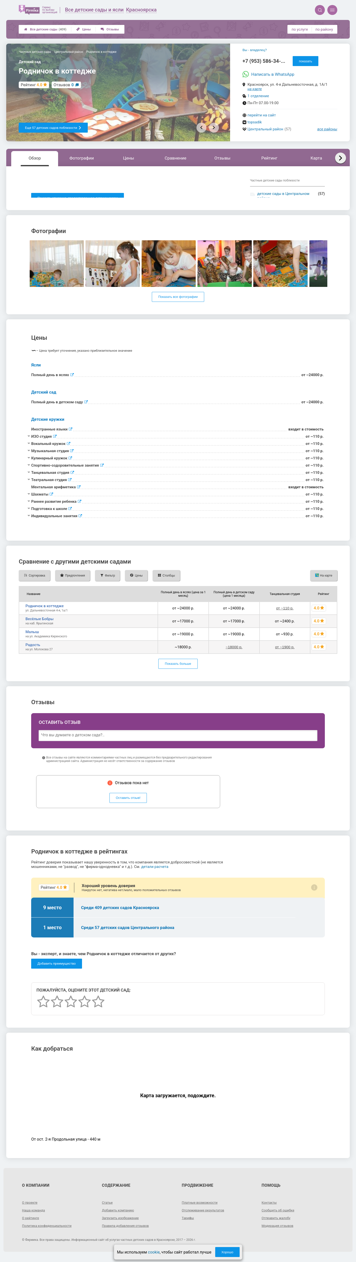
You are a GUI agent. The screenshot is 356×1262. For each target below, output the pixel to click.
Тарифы (188, 1223)
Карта (316, 158)
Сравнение (175, 158)
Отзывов (64, 85)
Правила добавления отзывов (127, 1231)
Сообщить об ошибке (279, 1215)
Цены (83, 29)
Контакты (269, 1208)
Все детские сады (45, 29)
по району (324, 29)
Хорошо (227, 1252)
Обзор (35, 158)
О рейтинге (31, 1223)
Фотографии (82, 158)
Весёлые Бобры (39, 624)
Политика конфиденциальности (48, 1231)
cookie (154, 1252)
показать (305, 61)
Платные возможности (201, 1208)
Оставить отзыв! (128, 803)
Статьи (107, 1208)
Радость (32, 650)
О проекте (30, 1208)
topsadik (255, 122)
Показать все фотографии (178, 302)
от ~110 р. (285, 613)
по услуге (300, 29)
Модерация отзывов (278, 1231)
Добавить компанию (119, 1215)
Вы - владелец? (255, 50)
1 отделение (258, 96)
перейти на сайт (262, 115)
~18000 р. (234, 652)
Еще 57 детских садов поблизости (53, 128)
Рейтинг (269, 158)
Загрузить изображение (121, 1223)
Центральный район (265, 129)
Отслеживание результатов (204, 1215)
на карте (255, 89)
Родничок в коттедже (44, 611)
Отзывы (110, 29)
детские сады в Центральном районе (283, 195)
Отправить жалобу (277, 1223)
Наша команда (34, 1215)
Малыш (32, 637)
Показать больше (178, 669)
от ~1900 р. (284, 652)
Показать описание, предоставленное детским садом (77, 198)
